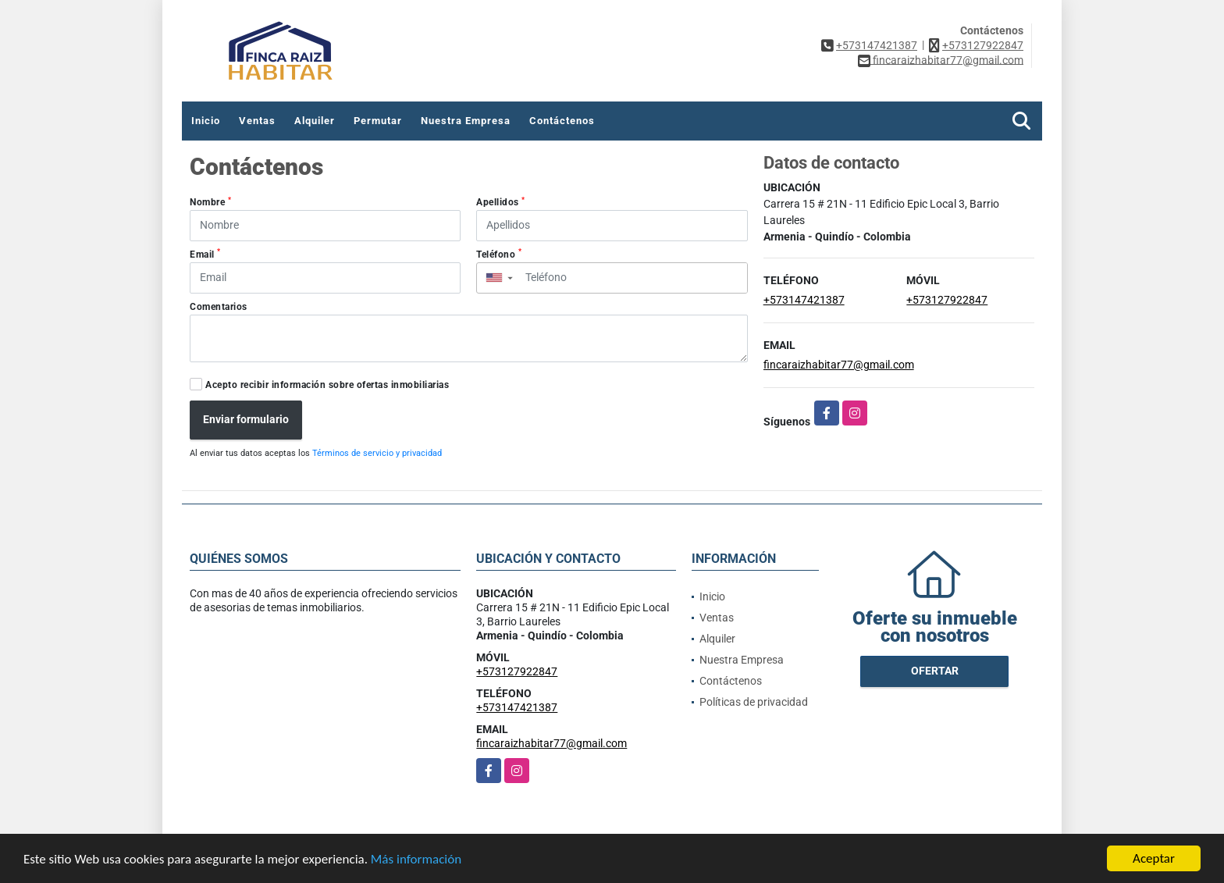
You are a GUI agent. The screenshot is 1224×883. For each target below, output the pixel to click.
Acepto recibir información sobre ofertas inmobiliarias (327, 384)
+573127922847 (982, 45)
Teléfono (498, 253)
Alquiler (314, 120)
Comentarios (218, 306)
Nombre (210, 202)
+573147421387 (876, 45)
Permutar (378, 120)
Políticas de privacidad (753, 702)
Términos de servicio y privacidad (377, 453)
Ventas (257, 120)
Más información (416, 859)
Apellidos (500, 202)
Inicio (205, 120)
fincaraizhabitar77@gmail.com (838, 364)
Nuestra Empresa (466, 120)
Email (205, 253)
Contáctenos (562, 120)
